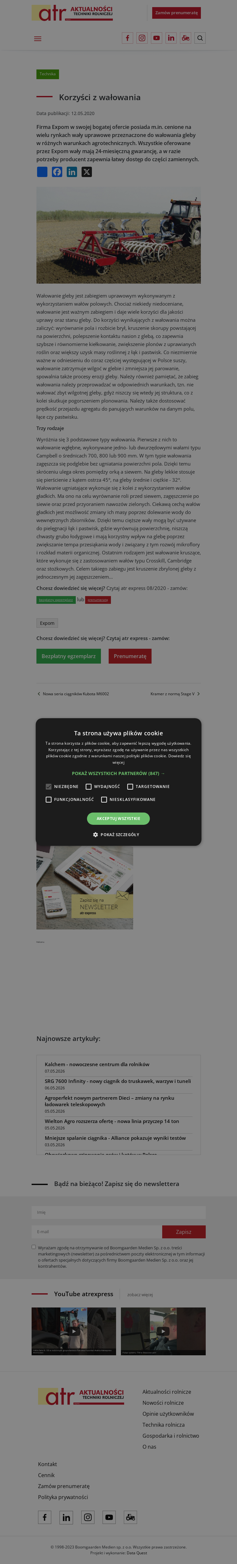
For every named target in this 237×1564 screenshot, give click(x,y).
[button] (118, 773)
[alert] (118, 782)
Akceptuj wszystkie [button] (118, 818)
